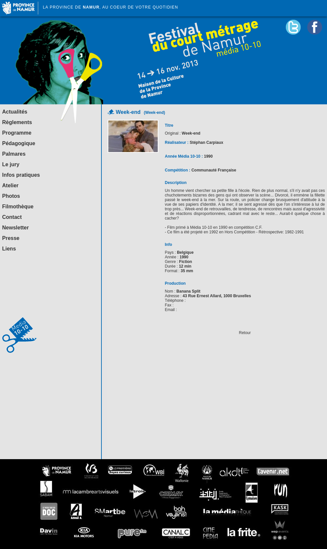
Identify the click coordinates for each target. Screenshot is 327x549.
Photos (11, 196)
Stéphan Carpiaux (206, 142)
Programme (17, 133)
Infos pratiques (21, 175)
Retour (245, 332)
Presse (11, 238)
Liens (9, 248)
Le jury (10, 164)
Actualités (14, 112)
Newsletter (15, 227)
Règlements (17, 122)
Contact (12, 217)
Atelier (10, 185)
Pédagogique (18, 143)
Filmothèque (18, 206)
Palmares (14, 154)
